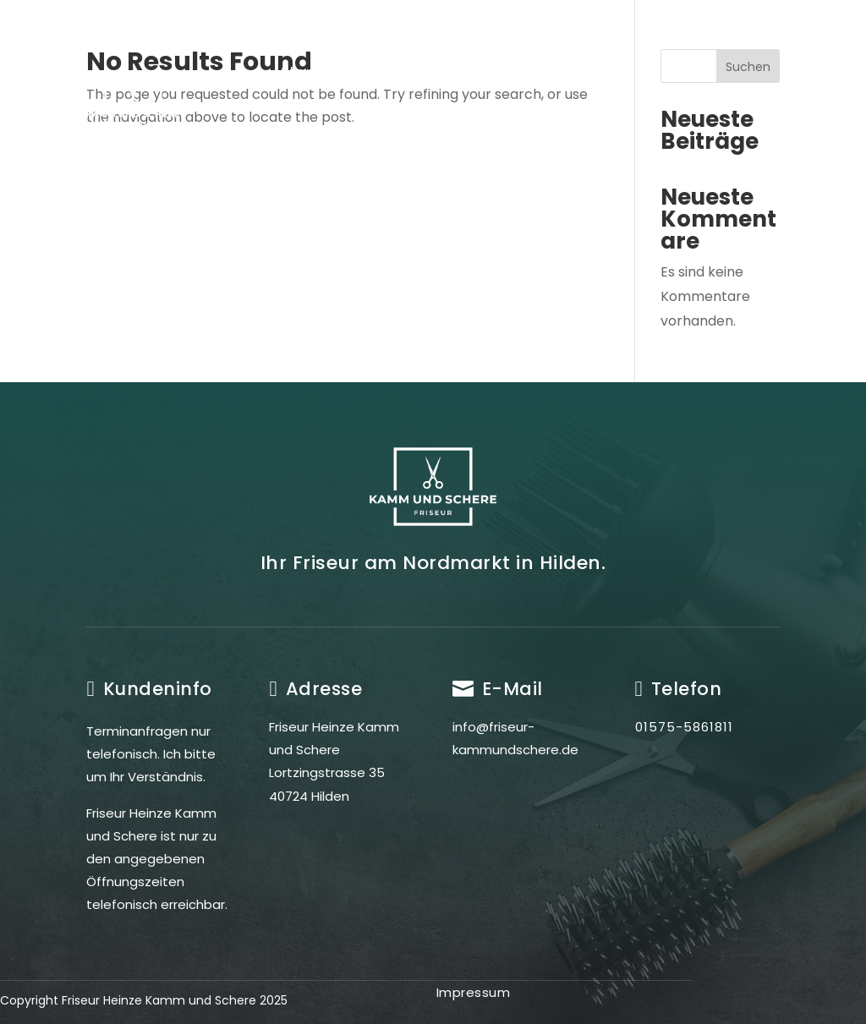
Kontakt (472, 137)
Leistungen (470, 73)
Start (300, 73)
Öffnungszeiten (352, 137)
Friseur (373, 73)
